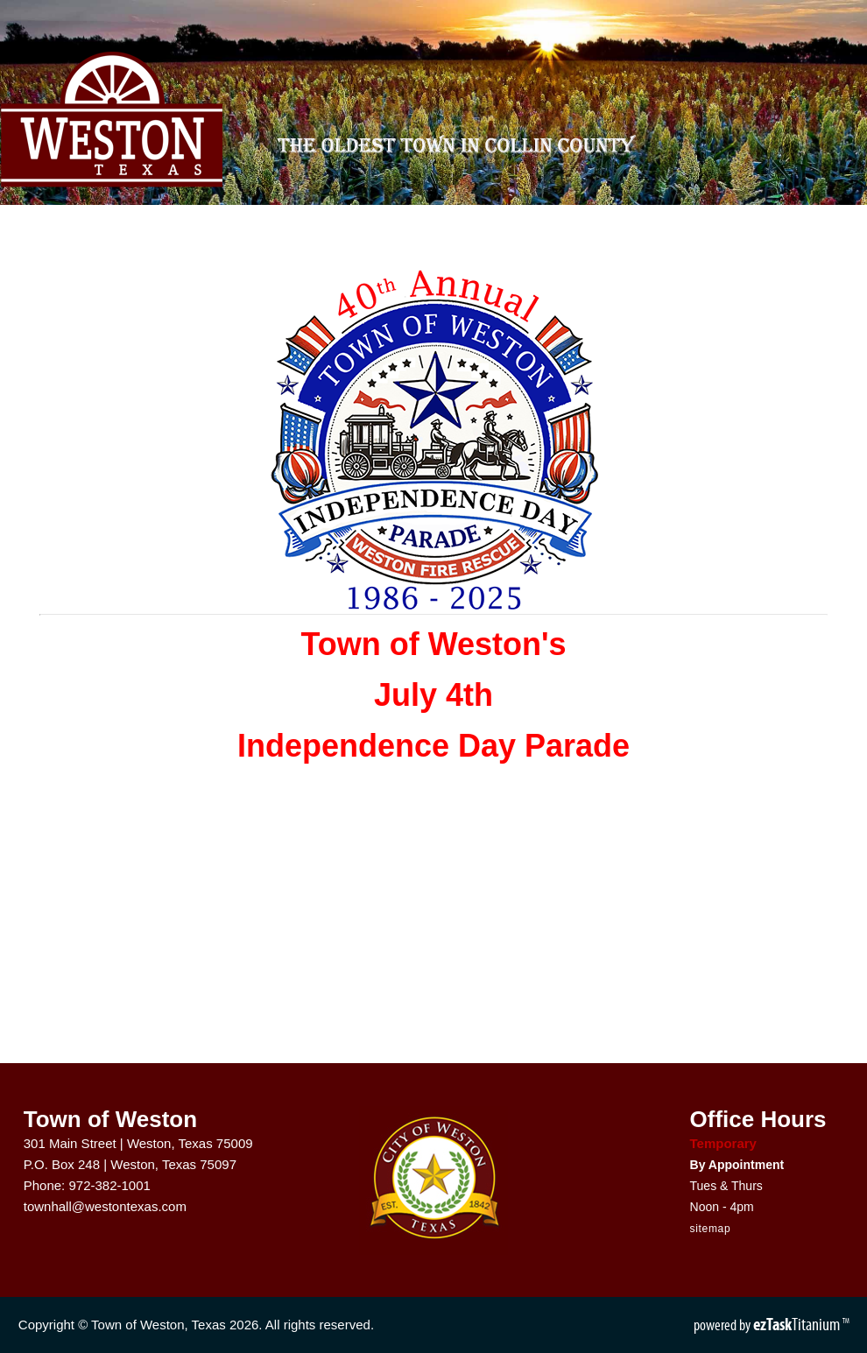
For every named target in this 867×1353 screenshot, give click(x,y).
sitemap (710, 1229)
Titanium (797, 1324)
